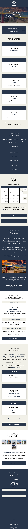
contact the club (23, 255)
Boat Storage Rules (14, 424)
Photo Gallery (14, 463)
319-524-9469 (14, 156)
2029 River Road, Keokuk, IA (14, 19)
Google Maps (15, 154)
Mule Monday (13, 52)
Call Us (14, 220)
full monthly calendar (19, 122)
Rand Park (11, 141)
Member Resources (22, 332)
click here (13, 124)
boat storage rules (15, 367)
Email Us (14, 215)
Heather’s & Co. (4, 100)
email (18, 207)
